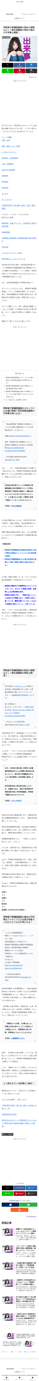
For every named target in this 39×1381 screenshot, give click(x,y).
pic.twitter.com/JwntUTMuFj (15, 716)
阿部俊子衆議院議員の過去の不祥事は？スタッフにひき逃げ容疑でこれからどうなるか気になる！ (20, 394)
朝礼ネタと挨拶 (7, 217)
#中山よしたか (20, 686)
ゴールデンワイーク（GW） (12, 253)
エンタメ (5, 193)
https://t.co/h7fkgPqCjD (15, 448)
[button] (31, 71)
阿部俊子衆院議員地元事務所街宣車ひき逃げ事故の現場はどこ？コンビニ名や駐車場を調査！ (20, 553)
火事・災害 (6, 140)
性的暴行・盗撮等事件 (10, 158)
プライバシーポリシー (29, 1369)
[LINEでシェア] (7, 71)
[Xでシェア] (7, 65)
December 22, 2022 (12, 460)
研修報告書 (6, 232)
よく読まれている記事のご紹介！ (17, 400)
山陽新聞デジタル (18, 1038)
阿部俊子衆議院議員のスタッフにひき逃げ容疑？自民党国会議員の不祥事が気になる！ (20, 380)
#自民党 (16, 713)
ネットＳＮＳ (7, 199)
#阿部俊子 (25, 695)
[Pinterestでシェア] (19, 71)
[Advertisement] (19, 101)
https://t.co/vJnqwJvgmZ (14, 965)
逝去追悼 (5, 188)
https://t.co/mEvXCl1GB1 (19, 436)
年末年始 (5, 247)
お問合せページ (19, 1372)
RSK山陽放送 (16, 506)
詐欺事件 (5, 182)
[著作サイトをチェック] (10, 1205)
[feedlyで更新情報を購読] (28, 1205)
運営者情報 (10, 1369)
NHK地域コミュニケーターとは (13, 259)
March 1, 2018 (24, 725)
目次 (16, 373)
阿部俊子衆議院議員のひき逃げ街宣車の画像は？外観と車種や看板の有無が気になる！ (20, 562)
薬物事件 (5, 176)
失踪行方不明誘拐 (8, 170)
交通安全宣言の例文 (9, 1114)
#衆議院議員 (16, 695)
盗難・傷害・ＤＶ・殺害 (11, 146)
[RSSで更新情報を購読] (19, 1210)
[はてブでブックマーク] (31, 65)
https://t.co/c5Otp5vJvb (13, 968)
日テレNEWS (16, 801)
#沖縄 (27, 707)
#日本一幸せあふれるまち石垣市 (19, 710)
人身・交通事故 (7, 164)
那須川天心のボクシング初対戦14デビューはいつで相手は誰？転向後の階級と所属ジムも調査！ (19, 1123)
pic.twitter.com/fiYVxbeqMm (15, 451)
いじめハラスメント (9, 152)
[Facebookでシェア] (19, 65)
